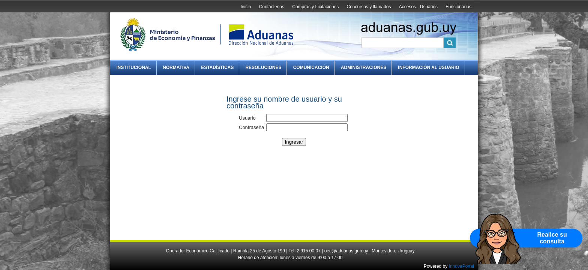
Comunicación (311, 67)
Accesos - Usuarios (418, 6)
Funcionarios (458, 6)
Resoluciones (263, 67)
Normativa (176, 67)
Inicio (245, 6)
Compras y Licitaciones (315, 6)
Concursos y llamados (368, 6)
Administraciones (363, 67)
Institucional (133, 67)
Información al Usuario (428, 67)
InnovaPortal (461, 266)
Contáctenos (271, 6)
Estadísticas (217, 67)
